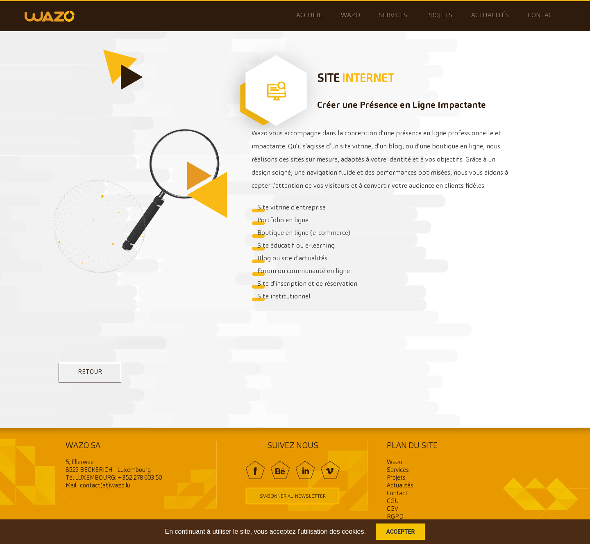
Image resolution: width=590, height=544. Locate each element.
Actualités (490, 15)
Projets (439, 15)
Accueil (309, 15)
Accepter (400, 531)
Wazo (350, 15)
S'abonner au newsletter (293, 496)
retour (90, 372)
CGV (392, 509)
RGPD (395, 517)
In (305, 470)
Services (393, 15)
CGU (393, 501)
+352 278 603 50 (140, 478)
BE (280, 470)
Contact (542, 15)
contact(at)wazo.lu (105, 486)
